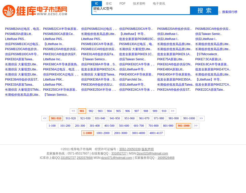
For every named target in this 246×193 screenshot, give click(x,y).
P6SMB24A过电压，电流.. (23, 29)
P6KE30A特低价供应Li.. (97, 84)
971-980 (159, 118)
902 (91, 111)
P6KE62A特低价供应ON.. (174, 64)
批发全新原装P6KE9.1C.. (136, 54)
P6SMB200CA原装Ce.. (58, 34)
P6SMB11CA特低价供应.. (98, 49)
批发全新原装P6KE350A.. (174, 79)
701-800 (153, 125)
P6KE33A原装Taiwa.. (19, 84)
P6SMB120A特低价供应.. (60, 49)
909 (155, 111)
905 (118, 111)
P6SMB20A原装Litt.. (19, 34)
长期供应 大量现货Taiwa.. (98, 74)
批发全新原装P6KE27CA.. (213, 84)
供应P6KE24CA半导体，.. (136, 89)
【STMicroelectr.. (207, 54)
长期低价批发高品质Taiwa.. (175, 84)
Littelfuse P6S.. (15, 39)
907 (136, 111)
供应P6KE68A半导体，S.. (98, 64)
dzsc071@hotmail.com (116, 158)
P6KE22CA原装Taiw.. (209, 89)
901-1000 (183, 125)
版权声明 (148, 149)
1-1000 (87, 133)
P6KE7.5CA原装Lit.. (208, 59)
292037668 (84, 158)
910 (164, 111)
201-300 (80, 125)
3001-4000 (138, 133)
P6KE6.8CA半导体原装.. (212, 64)
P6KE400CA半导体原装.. (136, 74)
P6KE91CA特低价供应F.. (60, 54)
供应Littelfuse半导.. (132, 69)
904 (109, 111)
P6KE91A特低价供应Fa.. (98, 54)
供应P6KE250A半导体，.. (98, 89)
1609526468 (165, 158)
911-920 (71, 118)
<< (73, 111)
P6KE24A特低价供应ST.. (174, 89)
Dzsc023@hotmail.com (152, 153)
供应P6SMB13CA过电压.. (22, 44)
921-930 (85, 118)
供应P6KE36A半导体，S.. (98, 79)
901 (82, 111)
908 (146, 111)
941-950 (115, 118)
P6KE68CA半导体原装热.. (60, 64)
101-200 (65, 125)
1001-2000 (103, 133)
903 (100, 111)
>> (172, 111)
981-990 (174, 118)
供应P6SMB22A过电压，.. (99, 29)
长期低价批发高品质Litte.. (98, 34)
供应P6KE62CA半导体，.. (136, 64)
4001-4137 (156, 133)
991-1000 (189, 118)
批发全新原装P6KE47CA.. (213, 69)
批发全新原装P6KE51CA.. (98, 69)
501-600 (124, 125)
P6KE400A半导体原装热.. (174, 74)
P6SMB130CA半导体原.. (98, 44)
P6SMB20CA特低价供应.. (212, 29)
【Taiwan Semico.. (93, 59)
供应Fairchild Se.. (131, 79)
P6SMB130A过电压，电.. (136, 44)
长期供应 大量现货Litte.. (135, 49)
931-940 (100, 118)
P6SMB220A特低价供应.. (174, 29)
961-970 (144, 118)
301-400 (95, 125)
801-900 (168, 125)
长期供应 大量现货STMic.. (23, 89)
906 (127, 111)
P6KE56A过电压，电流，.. (61, 69)
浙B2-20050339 (129, 149)
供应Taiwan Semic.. (208, 34)
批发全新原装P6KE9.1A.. (174, 54)
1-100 (52, 125)
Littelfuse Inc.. (52, 59)
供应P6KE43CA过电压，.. (60, 74)
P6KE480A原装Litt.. (170, 69)
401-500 (109, 125)
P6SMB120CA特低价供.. (22, 49)
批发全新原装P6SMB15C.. (137, 39)
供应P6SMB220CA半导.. (136, 29)
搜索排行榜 (229, 12)
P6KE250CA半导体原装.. (60, 89)
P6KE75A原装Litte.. (170, 59)
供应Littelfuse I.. (168, 34)
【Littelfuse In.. (53, 44)
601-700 (139, 125)
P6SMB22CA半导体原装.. (60, 29)
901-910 (56, 118)
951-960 (130, 118)
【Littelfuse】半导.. (132, 34)
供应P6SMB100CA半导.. (22, 54)
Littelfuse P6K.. (53, 79)
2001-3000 (120, 133)
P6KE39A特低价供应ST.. (22, 79)
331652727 (119, 153)
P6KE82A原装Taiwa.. (19, 59)
